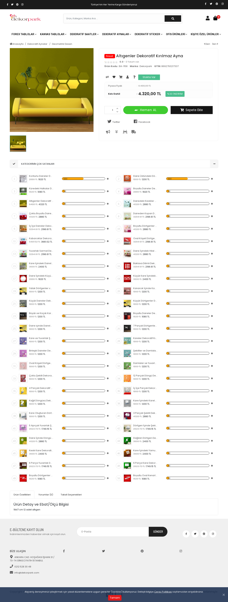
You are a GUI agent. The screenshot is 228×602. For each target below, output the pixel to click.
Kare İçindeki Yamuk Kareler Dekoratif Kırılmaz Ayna (145, 450)
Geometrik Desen (62, 44)
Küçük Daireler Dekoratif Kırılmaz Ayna (41, 300)
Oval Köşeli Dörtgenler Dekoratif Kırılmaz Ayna (41, 363)
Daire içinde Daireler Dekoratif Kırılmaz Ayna (41, 325)
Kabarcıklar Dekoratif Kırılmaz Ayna (41, 238)
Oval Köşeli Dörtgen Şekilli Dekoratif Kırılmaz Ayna (145, 238)
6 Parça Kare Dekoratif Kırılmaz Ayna (145, 463)
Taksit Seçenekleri (71, 494)
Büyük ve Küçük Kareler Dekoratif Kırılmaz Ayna (41, 313)
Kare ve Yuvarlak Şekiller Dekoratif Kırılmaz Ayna (41, 338)
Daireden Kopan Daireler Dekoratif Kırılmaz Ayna (145, 213)
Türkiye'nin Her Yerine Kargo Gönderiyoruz (114, 4)
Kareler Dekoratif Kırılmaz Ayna (145, 338)
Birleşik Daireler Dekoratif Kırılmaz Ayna (41, 350)
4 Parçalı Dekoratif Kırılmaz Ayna (41, 388)
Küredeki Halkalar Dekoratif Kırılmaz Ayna (41, 188)
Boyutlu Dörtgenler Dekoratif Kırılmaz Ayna (145, 226)
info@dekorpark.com (24, 572)
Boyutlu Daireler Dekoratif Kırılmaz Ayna (145, 188)
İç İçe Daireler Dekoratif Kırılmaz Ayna (41, 226)
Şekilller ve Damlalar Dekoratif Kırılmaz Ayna (145, 350)
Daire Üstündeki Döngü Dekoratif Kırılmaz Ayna (145, 176)
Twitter (113, 121)
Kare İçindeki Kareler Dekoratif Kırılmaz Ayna (145, 400)
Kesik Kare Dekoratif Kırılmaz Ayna (41, 450)
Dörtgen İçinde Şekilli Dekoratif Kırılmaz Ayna (145, 425)
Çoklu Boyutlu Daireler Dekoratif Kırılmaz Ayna (41, 213)
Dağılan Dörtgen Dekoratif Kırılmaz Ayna (145, 438)
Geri (207, 44)
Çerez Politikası (163, 591)
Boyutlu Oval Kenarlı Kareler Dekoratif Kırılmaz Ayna (145, 475)
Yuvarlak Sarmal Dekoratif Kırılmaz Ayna (41, 251)
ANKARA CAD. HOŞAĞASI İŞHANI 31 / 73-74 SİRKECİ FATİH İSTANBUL (32, 558)
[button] (24, 34)
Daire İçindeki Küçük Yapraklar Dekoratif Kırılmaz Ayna (41, 275)
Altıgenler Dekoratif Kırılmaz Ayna (41, 201)
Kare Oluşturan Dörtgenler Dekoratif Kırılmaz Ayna (41, 413)
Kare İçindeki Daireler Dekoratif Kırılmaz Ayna (41, 263)
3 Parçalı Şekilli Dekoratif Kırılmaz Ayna (145, 413)
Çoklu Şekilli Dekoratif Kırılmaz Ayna (41, 375)
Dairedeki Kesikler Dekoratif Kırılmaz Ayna (145, 201)
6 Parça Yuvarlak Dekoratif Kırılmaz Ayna (41, 463)
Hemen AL (146, 110)
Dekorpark (146, 66)
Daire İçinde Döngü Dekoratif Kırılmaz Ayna (41, 438)
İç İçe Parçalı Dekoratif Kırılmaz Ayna (145, 388)
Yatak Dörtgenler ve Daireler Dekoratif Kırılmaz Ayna (41, 288)
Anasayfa (17, 44)
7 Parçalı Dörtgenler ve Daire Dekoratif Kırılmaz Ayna (145, 325)
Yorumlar (45, 494)
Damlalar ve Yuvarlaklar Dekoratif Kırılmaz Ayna (145, 363)
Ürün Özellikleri (22, 494)
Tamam (115, 598)
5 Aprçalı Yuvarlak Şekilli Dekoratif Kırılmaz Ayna (41, 425)
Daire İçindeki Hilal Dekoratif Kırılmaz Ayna (145, 251)
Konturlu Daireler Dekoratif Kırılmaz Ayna (41, 176)
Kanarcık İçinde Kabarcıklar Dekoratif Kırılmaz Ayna (145, 288)
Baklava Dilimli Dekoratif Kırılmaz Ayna (145, 263)
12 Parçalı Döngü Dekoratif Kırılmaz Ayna (145, 375)
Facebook (141, 121)
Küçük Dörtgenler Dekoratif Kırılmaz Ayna (145, 300)
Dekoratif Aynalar (37, 44)
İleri (215, 44)
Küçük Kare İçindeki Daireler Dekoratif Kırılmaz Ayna (145, 275)
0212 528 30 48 (20, 566)
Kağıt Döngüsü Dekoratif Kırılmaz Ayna (41, 400)
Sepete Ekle (191, 110)
